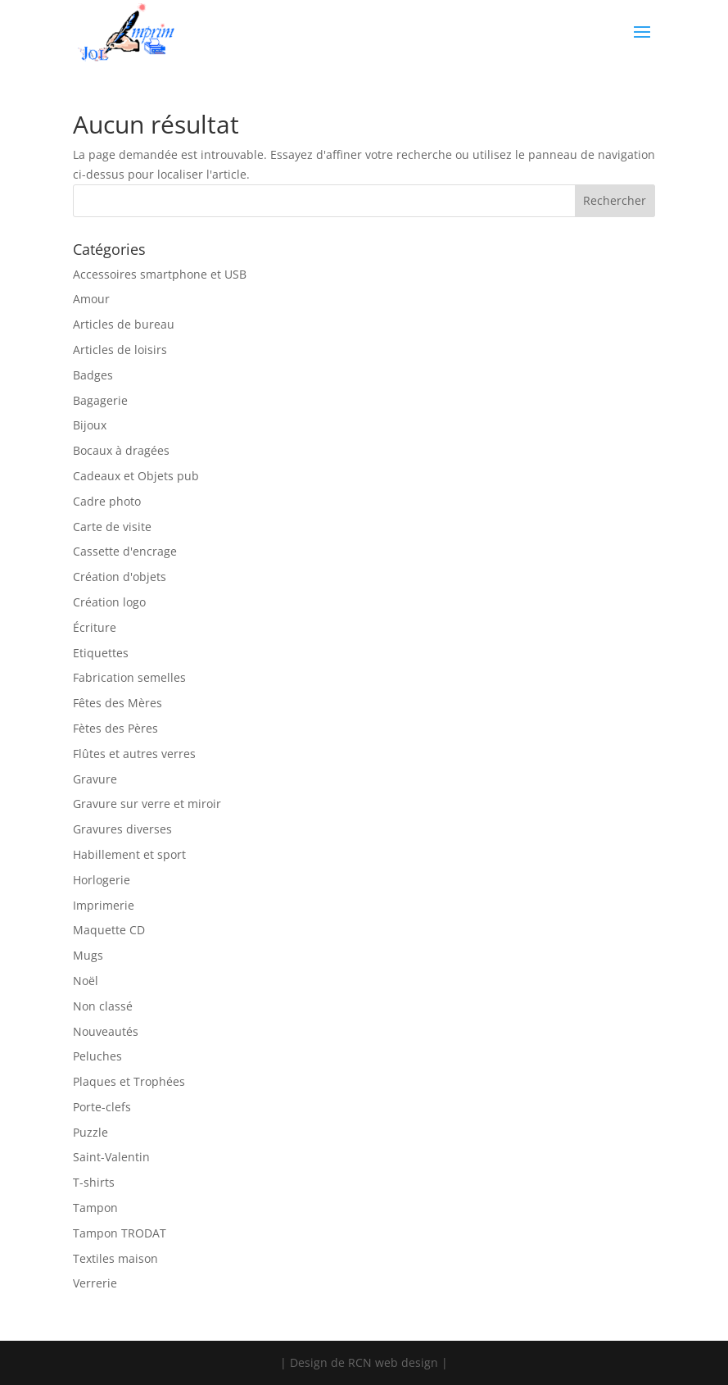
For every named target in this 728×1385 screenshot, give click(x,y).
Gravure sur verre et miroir (147, 803)
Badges (93, 375)
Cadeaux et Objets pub (136, 476)
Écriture (94, 627)
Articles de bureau (123, 324)
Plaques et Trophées (129, 1081)
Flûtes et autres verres (134, 753)
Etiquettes (101, 653)
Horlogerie (101, 880)
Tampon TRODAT (119, 1233)
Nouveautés (105, 1031)
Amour (91, 299)
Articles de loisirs (120, 349)
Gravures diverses (122, 829)
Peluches (97, 1056)
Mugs (88, 955)
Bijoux (89, 425)
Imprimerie (103, 905)
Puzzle (90, 1132)
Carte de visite (112, 526)
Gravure (95, 779)
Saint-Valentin (111, 1157)
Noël (85, 980)
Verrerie (95, 1283)
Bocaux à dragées (121, 450)
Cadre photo (107, 501)
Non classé (103, 1006)
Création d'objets (119, 576)
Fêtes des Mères (117, 703)
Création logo (109, 602)
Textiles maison (115, 1258)
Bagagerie (100, 400)
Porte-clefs (102, 1107)
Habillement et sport (129, 854)
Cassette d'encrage (125, 551)
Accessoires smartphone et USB (159, 274)
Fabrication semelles (129, 677)
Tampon (95, 1207)
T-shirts (94, 1182)
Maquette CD (109, 930)
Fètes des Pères (115, 728)
